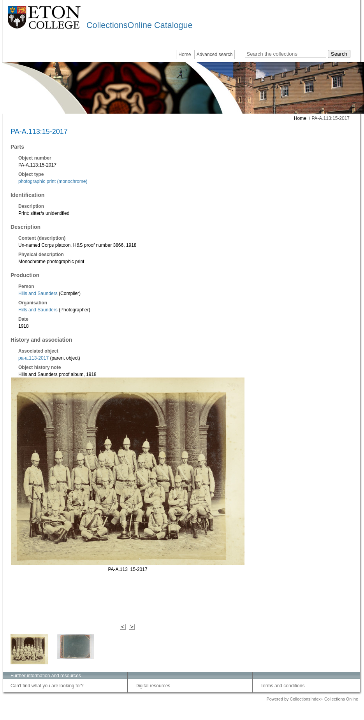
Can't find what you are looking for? (47, 685)
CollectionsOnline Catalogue (139, 25)
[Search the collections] (285, 54)
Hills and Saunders (38, 293)
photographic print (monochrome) (52, 181)
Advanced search (215, 54)
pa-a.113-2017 (33, 358)
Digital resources (152, 685)
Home (184, 54)
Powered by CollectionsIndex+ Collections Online (312, 699)
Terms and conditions (282, 685)
